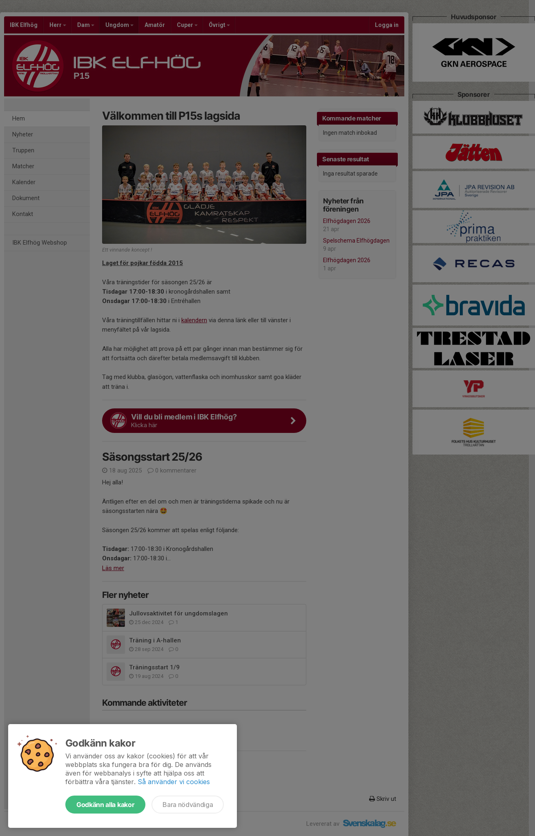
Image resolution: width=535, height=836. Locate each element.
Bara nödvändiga (188, 804)
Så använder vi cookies (174, 782)
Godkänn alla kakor (105, 804)
